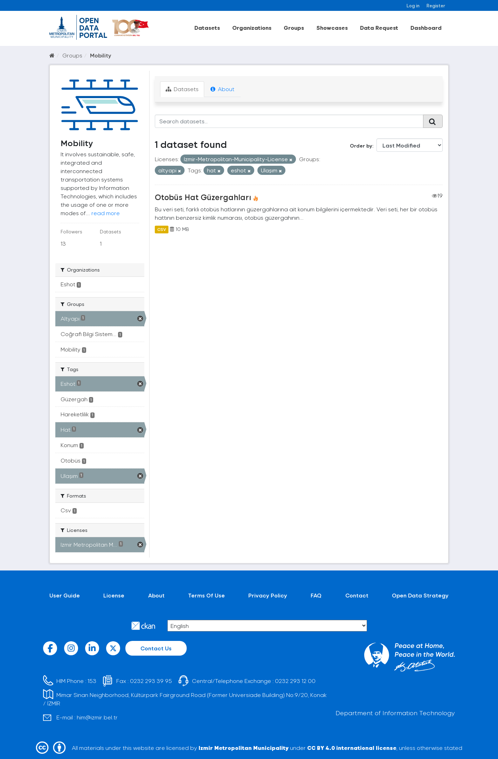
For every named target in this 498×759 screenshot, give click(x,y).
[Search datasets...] (289, 121)
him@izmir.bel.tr (97, 717)
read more (105, 213)
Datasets (207, 27)
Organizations (251, 27)
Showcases (332, 27)
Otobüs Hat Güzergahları (203, 197)
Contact (356, 595)
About (222, 89)
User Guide (64, 595)
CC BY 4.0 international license (351, 747)
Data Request (379, 27)
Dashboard (426, 27)
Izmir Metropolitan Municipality (244, 747)
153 (92, 680)
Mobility (100, 55)
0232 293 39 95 (151, 680)
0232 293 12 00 (295, 680)
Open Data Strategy (420, 595)
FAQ (316, 595)
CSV (161, 229)
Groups (294, 27)
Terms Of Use (206, 595)
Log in (413, 5)
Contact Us (156, 648)
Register (436, 5)
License (113, 595)
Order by (361, 145)
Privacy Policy (267, 595)
